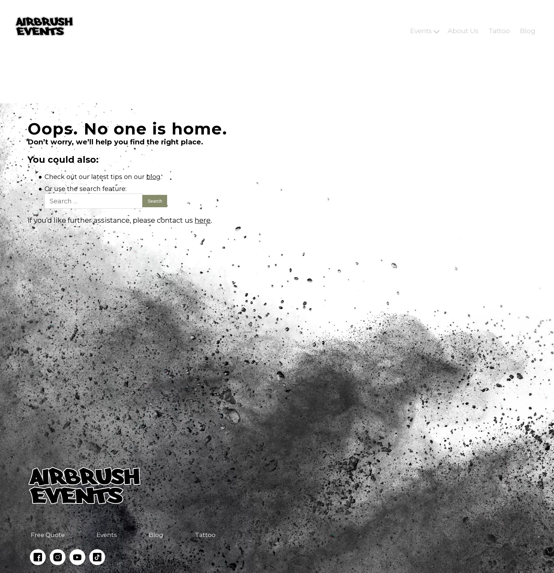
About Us (463, 26)
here (203, 220)
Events (421, 26)
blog (153, 177)
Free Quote (48, 534)
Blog (527, 26)
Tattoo (498, 26)
